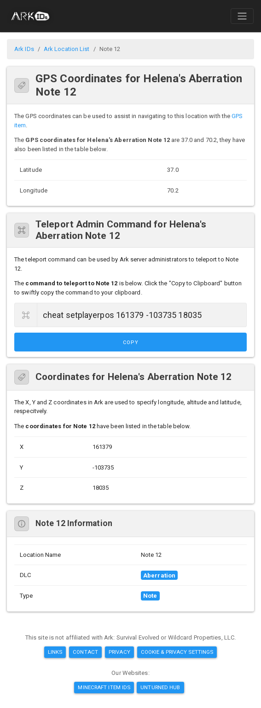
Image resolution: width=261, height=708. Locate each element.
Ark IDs (24, 48)
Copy (131, 343)
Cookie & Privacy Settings (177, 652)
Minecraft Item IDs (104, 687)
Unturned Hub (160, 687)
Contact (85, 652)
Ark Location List (67, 48)
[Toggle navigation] (242, 16)
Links (55, 652)
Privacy (119, 652)
